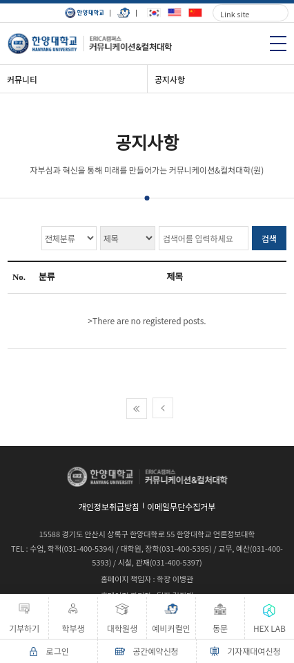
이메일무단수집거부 (181, 506)
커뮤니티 (22, 79)
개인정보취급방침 (109, 506)
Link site (234, 13)
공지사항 (170, 79)
